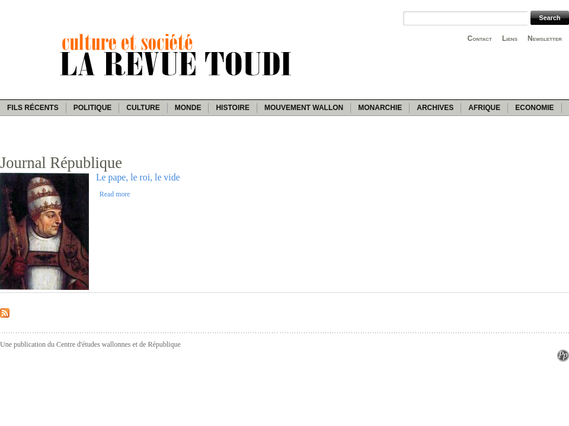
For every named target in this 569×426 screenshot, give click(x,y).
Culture (142, 108)
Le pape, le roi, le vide (138, 177)
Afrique (484, 108)
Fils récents (33, 108)
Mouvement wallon (303, 108)
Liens (509, 38)
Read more (115, 194)
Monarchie (380, 108)
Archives (435, 108)
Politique (92, 108)
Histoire (232, 108)
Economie (534, 108)
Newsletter (545, 38)
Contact (480, 38)
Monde (188, 108)
